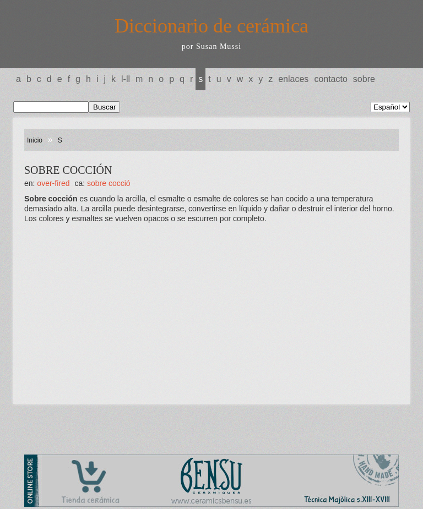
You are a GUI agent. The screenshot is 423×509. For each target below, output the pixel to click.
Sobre (364, 79)
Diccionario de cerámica (211, 26)
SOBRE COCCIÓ (109, 183)
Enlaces (293, 79)
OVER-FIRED (53, 183)
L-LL (125, 79)
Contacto (330, 79)
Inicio (34, 140)
